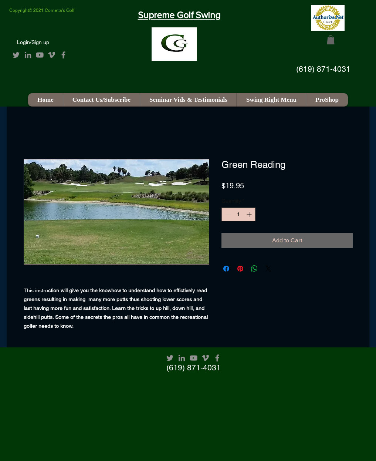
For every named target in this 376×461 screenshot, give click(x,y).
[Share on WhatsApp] (254, 268)
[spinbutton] (238, 214)
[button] (331, 39)
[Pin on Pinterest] (240, 268)
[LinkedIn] (28, 55)
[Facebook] (63, 55)
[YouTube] (39, 55)
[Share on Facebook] (226, 268)
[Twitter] (16, 55)
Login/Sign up (33, 42)
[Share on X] (268, 268)
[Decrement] (227, 214)
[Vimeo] (51, 55)
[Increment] (249, 214)
